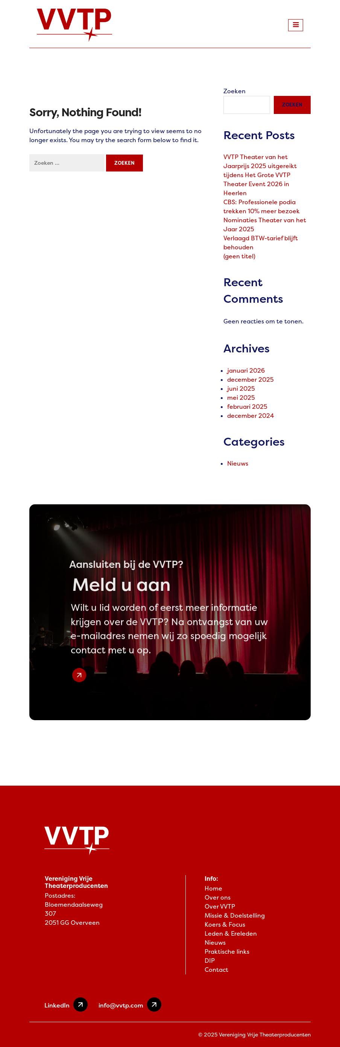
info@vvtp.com (130, 1004)
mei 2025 (241, 398)
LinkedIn (66, 1004)
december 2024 (250, 416)
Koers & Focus (225, 925)
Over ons (218, 897)
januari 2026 (246, 371)
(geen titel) (239, 256)
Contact (216, 970)
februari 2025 (247, 407)
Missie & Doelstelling (235, 916)
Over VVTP (220, 906)
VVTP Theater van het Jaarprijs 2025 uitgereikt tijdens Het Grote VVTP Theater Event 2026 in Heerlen (260, 175)
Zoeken (234, 91)
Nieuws (237, 463)
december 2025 (250, 380)
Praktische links (227, 952)
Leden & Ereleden (231, 934)
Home (213, 888)
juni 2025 (241, 389)
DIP (210, 961)
